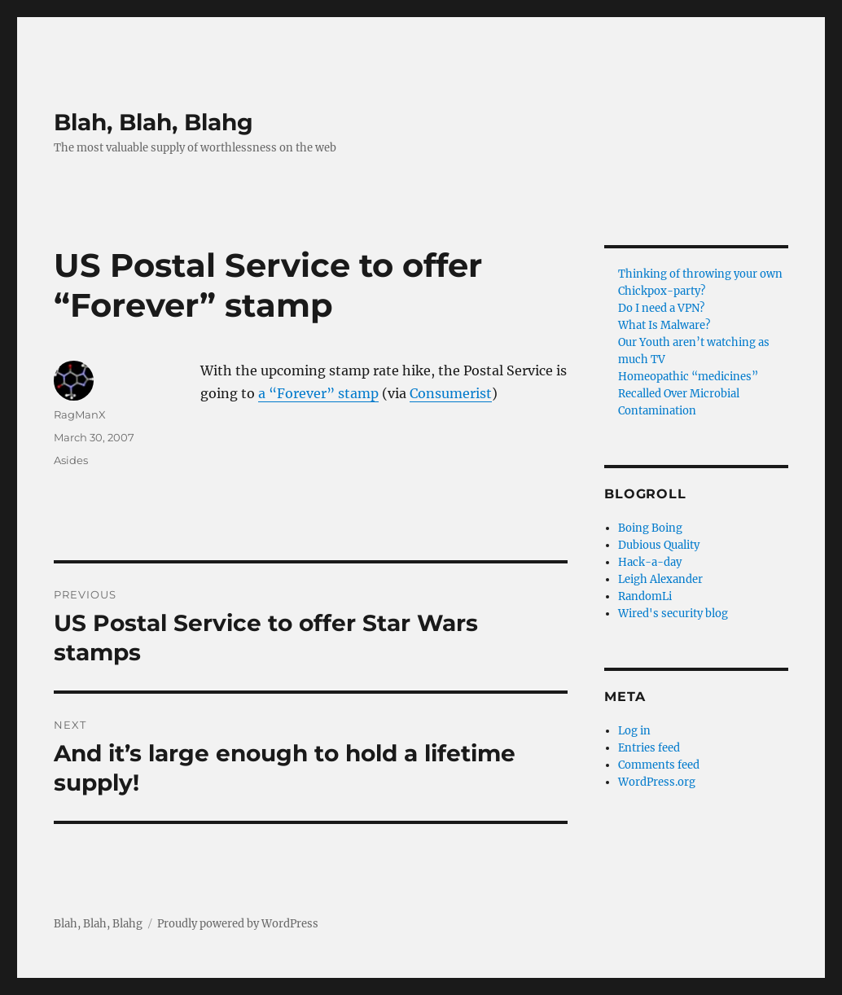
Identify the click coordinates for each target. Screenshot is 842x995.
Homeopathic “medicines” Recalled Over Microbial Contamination (688, 394)
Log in (634, 731)
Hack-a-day (650, 562)
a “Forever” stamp (318, 393)
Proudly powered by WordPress (237, 924)
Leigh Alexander (660, 579)
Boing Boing (650, 528)
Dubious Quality (658, 545)
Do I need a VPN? (661, 308)
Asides (71, 460)
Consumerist (451, 393)
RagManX (80, 414)
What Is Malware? (664, 325)
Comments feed (658, 765)
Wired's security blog (673, 613)
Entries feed (649, 748)
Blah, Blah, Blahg (153, 122)
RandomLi (645, 596)
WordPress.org (656, 782)
